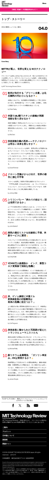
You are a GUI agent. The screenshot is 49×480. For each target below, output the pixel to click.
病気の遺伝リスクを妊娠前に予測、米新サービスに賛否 (27, 234)
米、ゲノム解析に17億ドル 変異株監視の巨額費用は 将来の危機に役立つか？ (21, 299)
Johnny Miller (13, 193)
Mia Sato (12, 134)
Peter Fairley (13, 109)
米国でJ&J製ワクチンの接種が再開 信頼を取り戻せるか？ (27, 117)
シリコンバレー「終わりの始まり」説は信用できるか (27, 201)
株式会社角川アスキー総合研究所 (23, 458)
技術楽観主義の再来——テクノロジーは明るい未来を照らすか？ (27, 142)
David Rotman (14, 168)
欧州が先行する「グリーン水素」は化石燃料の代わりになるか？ (27, 94)
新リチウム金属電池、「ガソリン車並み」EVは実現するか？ (27, 356)
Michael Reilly (14, 348)
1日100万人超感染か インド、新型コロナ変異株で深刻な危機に (27, 264)
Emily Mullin (13, 257)
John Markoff (14, 226)
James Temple (14, 379)
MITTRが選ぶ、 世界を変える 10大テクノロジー (23, 70)
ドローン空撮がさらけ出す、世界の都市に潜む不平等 (27, 175)
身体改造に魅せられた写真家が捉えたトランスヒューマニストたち (27, 331)
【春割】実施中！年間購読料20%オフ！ (24, 9)
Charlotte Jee (14, 290)
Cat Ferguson (14, 323)
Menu (44, 3)
